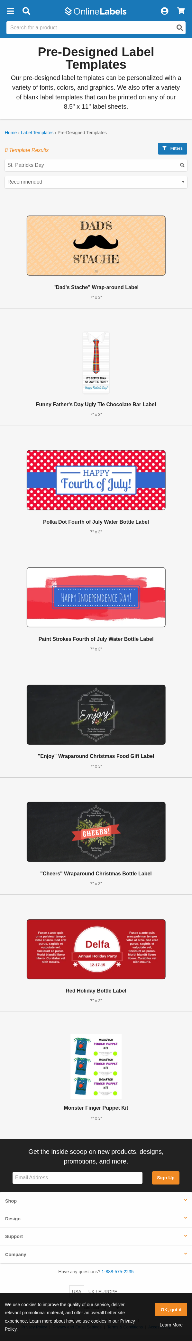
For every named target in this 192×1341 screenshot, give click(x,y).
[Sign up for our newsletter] (77, 1178)
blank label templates (53, 97)
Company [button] (15, 1254)
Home (11, 132)
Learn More (171, 1324)
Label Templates (37, 132)
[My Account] (164, 11)
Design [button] (13, 1218)
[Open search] (180, 28)
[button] (10, 11)
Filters (172, 148)
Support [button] (14, 1236)
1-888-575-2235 (118, 1271)
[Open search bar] (26, 11)
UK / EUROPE (102, 1291)
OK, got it (171, 1309)
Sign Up (165, 1177)
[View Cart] (180, 11)
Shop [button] (11, 1201)
